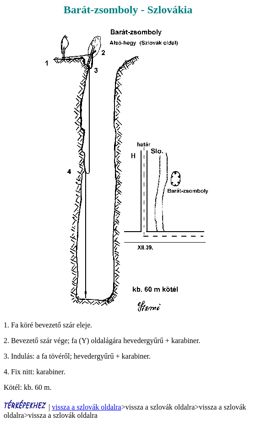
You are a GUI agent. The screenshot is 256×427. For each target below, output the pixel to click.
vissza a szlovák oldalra (86, 407)
